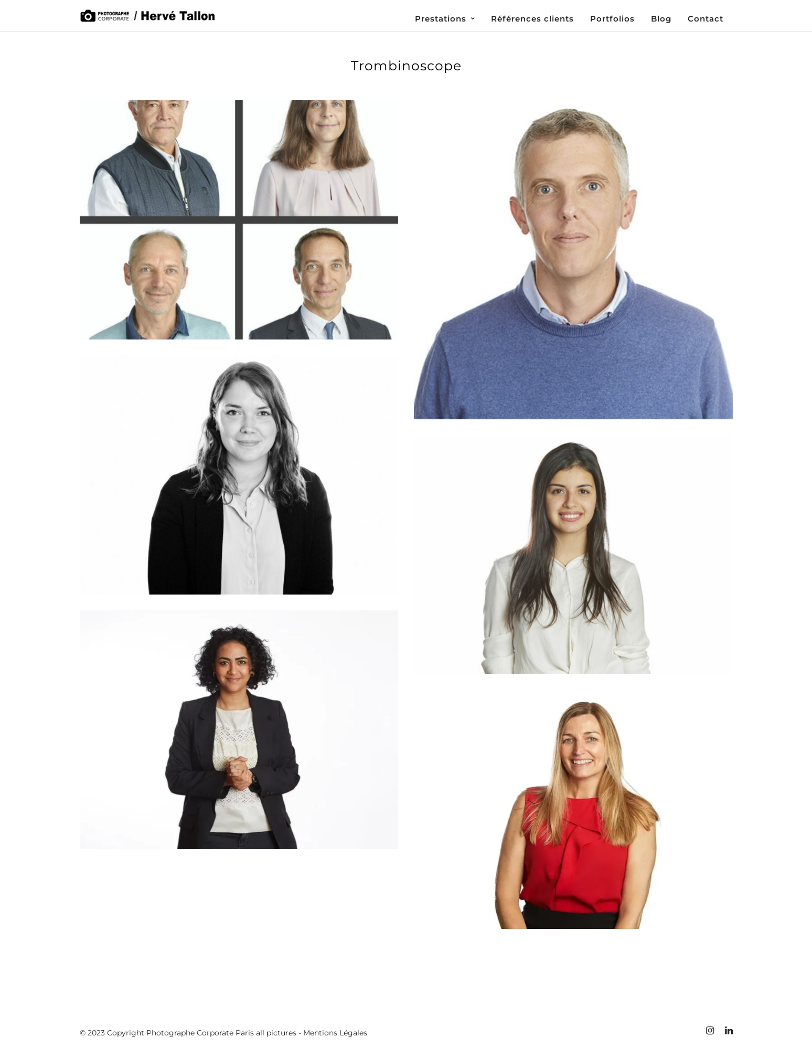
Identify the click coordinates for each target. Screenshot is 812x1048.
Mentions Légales (335, 1033)
